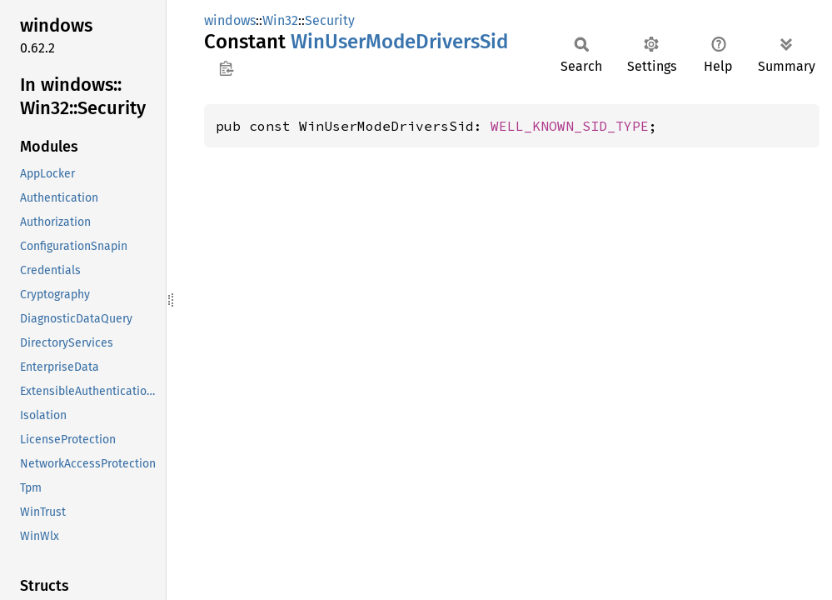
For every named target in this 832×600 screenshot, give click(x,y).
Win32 (280, 20)
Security (330, 20)
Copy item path (226, 68)
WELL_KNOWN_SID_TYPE (570, 126)
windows (230, 20)
